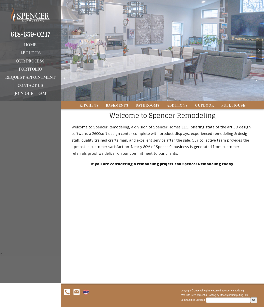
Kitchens (89, 93)
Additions (177, 93)
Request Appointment (30, 77)
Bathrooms (148, 93)
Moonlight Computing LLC (234, 295)
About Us (30, 53)
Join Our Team (30, 93)
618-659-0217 (30, 34)
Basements (117, 93)
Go (253, 300)
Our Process (30, 61)
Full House (233, 93)
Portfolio (30, 69)
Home (30, 45)
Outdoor (204, 93)
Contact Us (30, 85)
